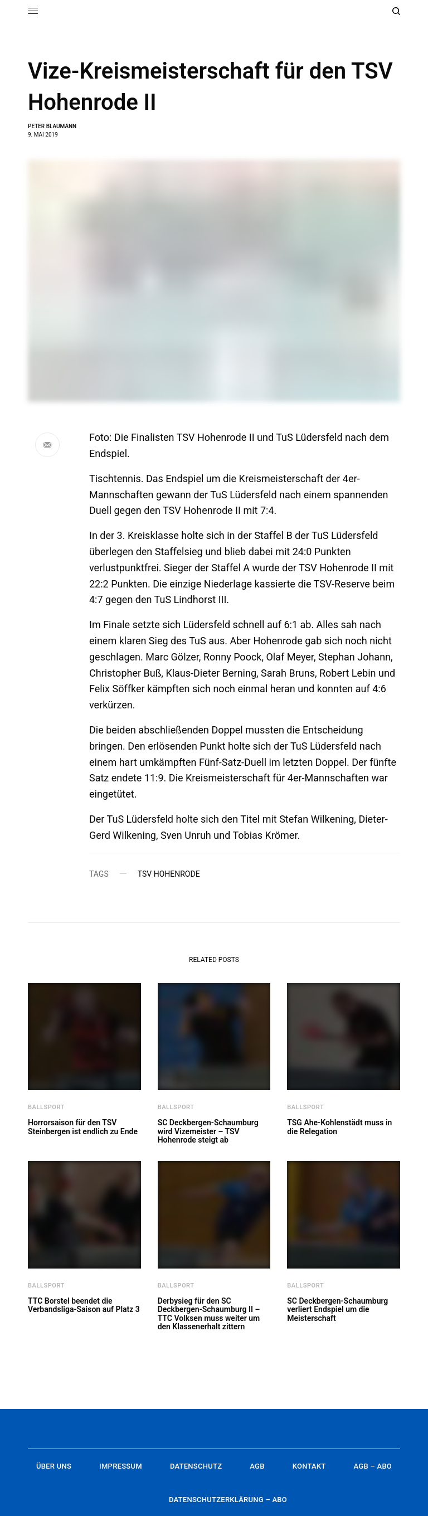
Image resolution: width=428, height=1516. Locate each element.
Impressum (120, 1466)
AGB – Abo (373, 1466)
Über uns (53, 1466)
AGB (257, 1466)
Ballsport (46, 1107)
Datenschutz (196, 1466)
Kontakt (309, 1466)
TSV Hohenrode (169, 874)
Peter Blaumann (52, 126)
